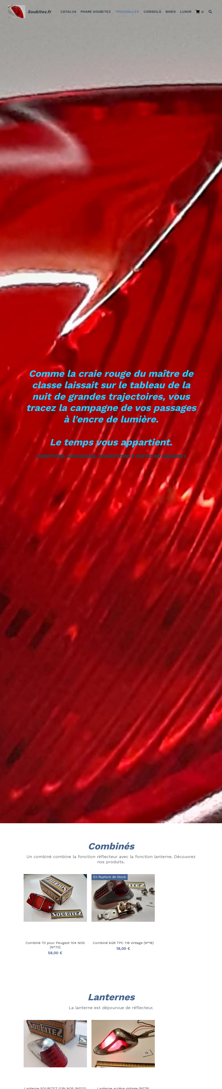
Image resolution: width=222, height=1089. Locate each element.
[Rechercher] (209, 11)
